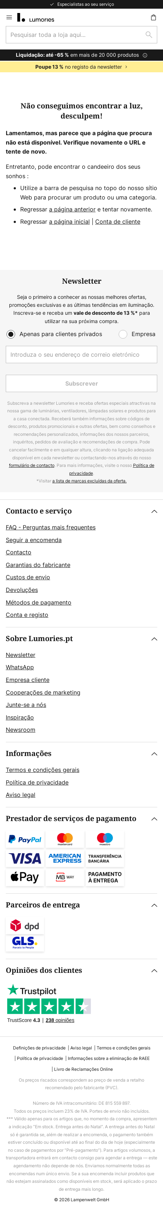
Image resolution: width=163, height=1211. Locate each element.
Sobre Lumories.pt (39, 639)
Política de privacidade (37, 782)
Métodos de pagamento (38, 602)
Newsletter (20, 655)
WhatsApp (20, 667)
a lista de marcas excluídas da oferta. (89, 481)
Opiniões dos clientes (44, 970)
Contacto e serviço (39, 511)
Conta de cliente (117, 222)
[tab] (81, 563)
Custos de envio (28, 577)
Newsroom (20, 730)
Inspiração (20, 717)
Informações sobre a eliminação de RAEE (109, 1058)
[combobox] (81, 34)
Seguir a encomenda (34, 540)
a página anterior (72, 209)
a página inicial (69, 222)
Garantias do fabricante (38, 565)
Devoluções (22, 590)
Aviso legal (20, 795)
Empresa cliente (27, 680)
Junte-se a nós (26, 705)
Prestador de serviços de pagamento (71, 818)
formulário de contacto (31, 465)
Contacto (18, 552)
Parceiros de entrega (43, 905)
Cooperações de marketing (43, 692)
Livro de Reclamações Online (83, 1069)
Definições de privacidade (39, 1048)
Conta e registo (27, 615)
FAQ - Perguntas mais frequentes (51, 527)
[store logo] (40, 17)
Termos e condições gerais (42, 770)
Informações (29, 753)
